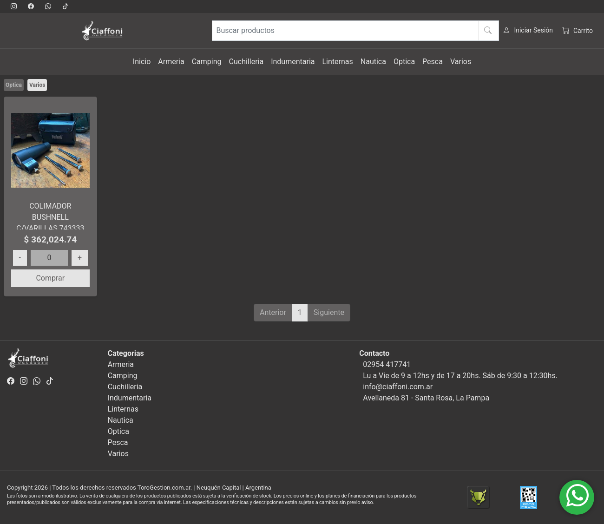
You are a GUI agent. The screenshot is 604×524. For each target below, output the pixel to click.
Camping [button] (207, 61)
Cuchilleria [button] (246, 61)
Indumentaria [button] (293, 61)
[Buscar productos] (355, 30)
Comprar (50, 278)
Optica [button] (404, 61)
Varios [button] (460, 61)
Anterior (273, 312)
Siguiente (329, 312)
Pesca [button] (432, 61)
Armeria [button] (171, 61)
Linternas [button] (337, 61)
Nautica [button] (373, 61)
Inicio (142, 61)
